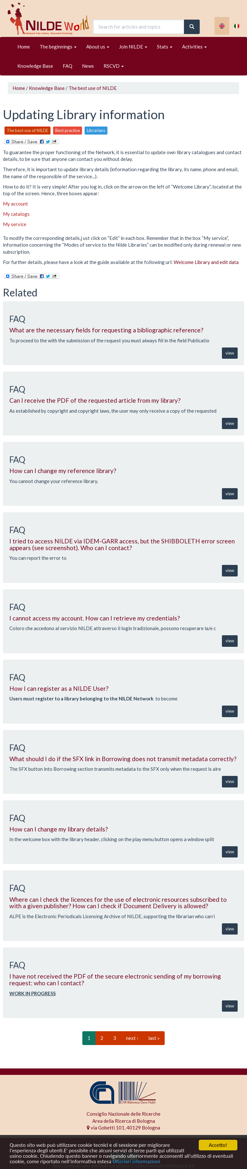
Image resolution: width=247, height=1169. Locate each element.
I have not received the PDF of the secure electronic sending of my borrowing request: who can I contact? (115, 979)
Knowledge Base (35, 66)
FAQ (67, 66)
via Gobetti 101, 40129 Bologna (123, 1127)
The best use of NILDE (93, 88)
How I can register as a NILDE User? (58, 688)
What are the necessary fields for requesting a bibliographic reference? (106, 330)
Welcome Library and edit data (206, 262)
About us (97, 46)
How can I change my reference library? (62, 470)
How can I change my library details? (58, 829)
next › (132, 1038)
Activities (194, 46)
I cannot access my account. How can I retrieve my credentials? (94, 618)
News (88, 66)
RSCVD (114, 66)
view (229, 353)
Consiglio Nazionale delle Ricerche (123, 1114)
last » (154, 1038)
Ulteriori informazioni (136, 1161)
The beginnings (58, 46)
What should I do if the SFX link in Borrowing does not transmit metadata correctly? (122, 758)
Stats (164, 46)
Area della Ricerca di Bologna (123, 1121)
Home (23, 46)
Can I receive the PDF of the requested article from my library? (94, 400)
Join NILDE (133, 46)
